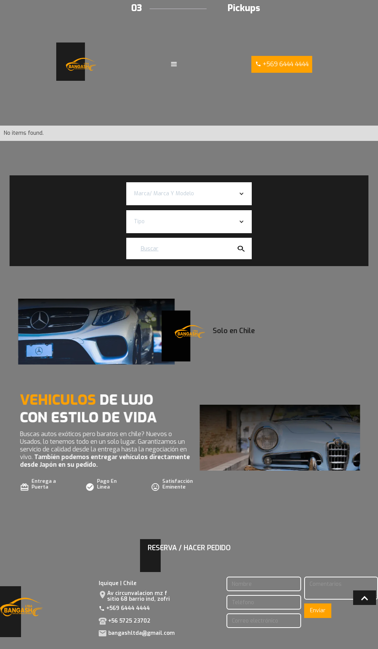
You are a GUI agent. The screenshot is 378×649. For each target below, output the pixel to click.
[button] (174, 64)
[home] (81, 64)
